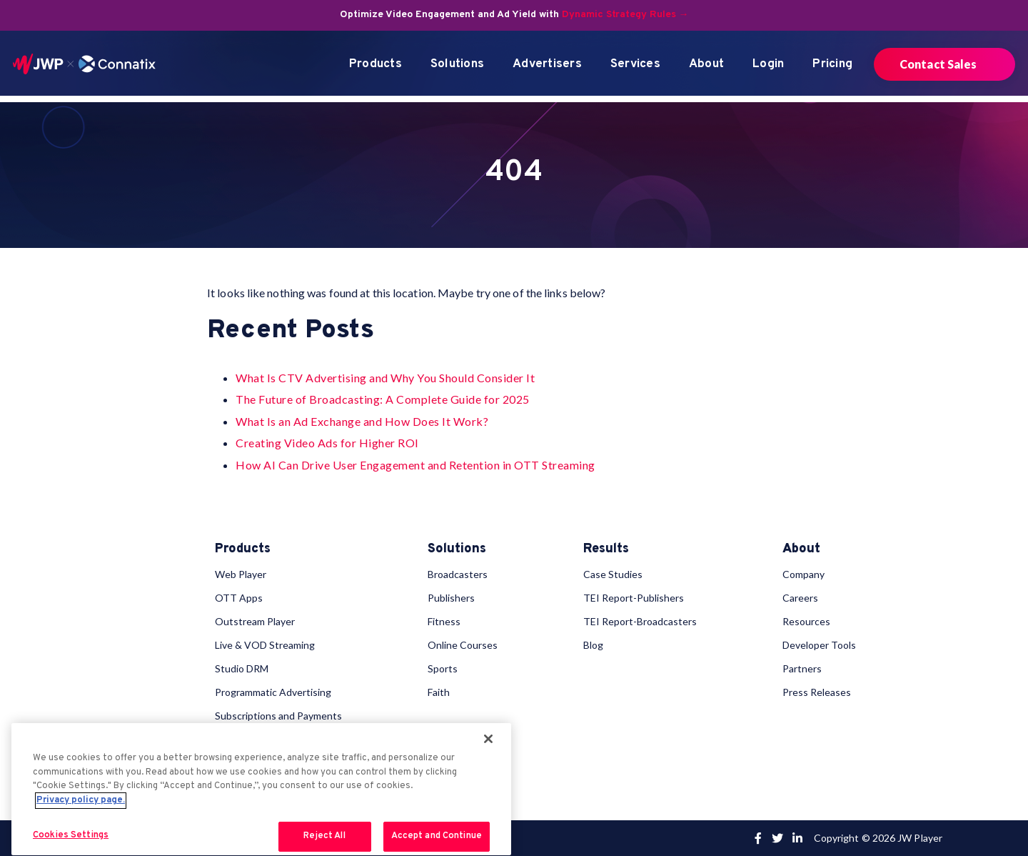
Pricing (832, 64)
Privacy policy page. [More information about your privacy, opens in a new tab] (80, 800)
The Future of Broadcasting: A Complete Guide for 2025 (383, 399)
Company (803, 574)
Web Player (240, 574)
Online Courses (463, 645)
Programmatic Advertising (273, 692)
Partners (802, 668)
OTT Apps (239, 598)
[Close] (488, 739)
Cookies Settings (71, 835)
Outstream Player (255, 621)
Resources (806, 621)
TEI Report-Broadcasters (640, 621)
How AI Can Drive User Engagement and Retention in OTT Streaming (415, 465)
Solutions (457, 64)
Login (768, 64)
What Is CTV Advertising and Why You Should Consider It (385, 377)
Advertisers (547, 64)
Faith (439, 692)
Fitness (444, 621)
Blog (593, 645)
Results (606, 549)
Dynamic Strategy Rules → (625, 15)
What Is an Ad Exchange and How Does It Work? (362, 421)
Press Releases (816, 692)
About (706, 64)
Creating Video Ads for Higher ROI (327, 442)
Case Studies (612, 574)
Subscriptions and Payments (278, 716)
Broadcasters (458, 574)
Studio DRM (241, 668)
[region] (261, 789)
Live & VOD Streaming (265, 645)
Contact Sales (938, 64)
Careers (800, 598)
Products (375, 64)
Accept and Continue (436, 836)
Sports (443, 668)
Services (635, 64)
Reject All (324, 836)
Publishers (451, 598)
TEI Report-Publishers (633, 598)
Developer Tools (819, 645)
